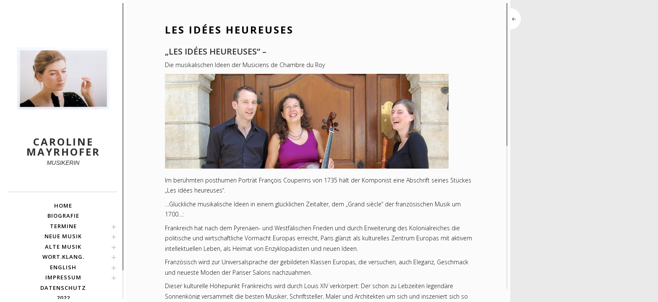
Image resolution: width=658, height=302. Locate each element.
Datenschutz (63, 288)
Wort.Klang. (63, 256)
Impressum (63, 277)
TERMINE (63, 226)
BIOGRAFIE (63, 215)
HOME (63, 205)
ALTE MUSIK (63, 246)
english (63, 267)
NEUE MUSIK (63, 236)
